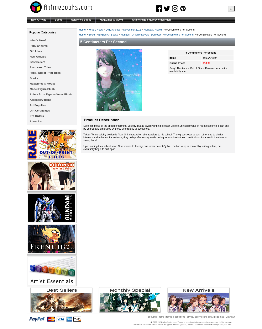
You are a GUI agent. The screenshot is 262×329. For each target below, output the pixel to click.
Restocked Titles (40, 67)
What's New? (96, 29)
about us (152, 316)
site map (219, 316)
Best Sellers (37, 62)
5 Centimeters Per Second (179, 34)
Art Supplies (38, 105)
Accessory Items (40, 99)
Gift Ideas (36, 51)
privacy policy (194, 316)
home (161, 316)
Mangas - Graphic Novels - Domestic (141, 34)
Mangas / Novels (153, 29)
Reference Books (81, 19)
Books (58, 19)
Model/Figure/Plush (42, 89)
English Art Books (108, 34)
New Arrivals (38, 19)
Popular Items (39, 45)
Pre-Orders (37, 116)
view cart (230, 316)
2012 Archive (113, 29)
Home (82, 29)
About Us (36, 121)
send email (208, 316)
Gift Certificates (40, 110)
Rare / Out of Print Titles (45, 72)
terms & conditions (175, 316)
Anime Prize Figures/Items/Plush (151, 19)
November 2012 (132, 29)
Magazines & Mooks (112, 19)
